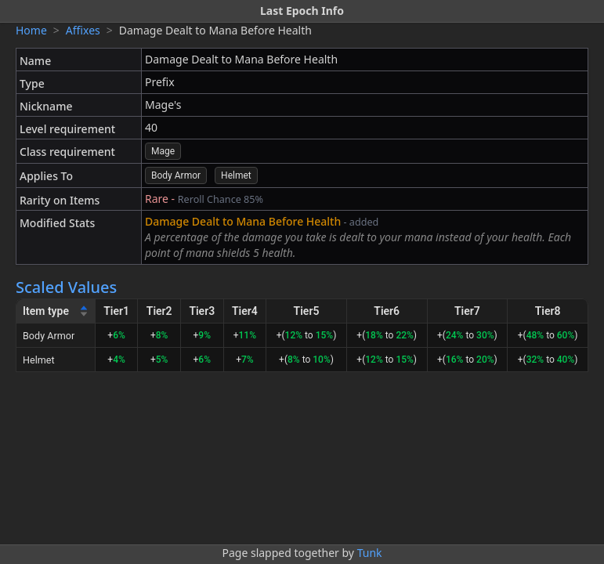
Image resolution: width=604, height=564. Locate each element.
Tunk (369, 552)
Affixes (83, 30)
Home (31, 30)
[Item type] (56, 311)
